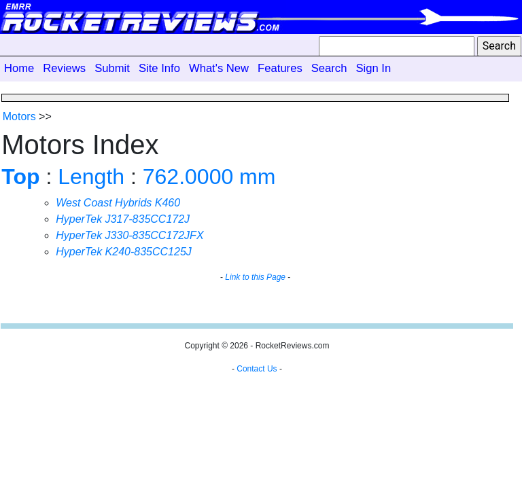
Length (91, 176)
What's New (219, 68)
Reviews (64, 68)
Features (280, 68)
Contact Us (257, 369)
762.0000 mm (209, 176)
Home (19, 68)
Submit (112, 68)
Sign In (373, 68)
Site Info (159, 68)
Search (329, 68)
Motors (19, 116)
